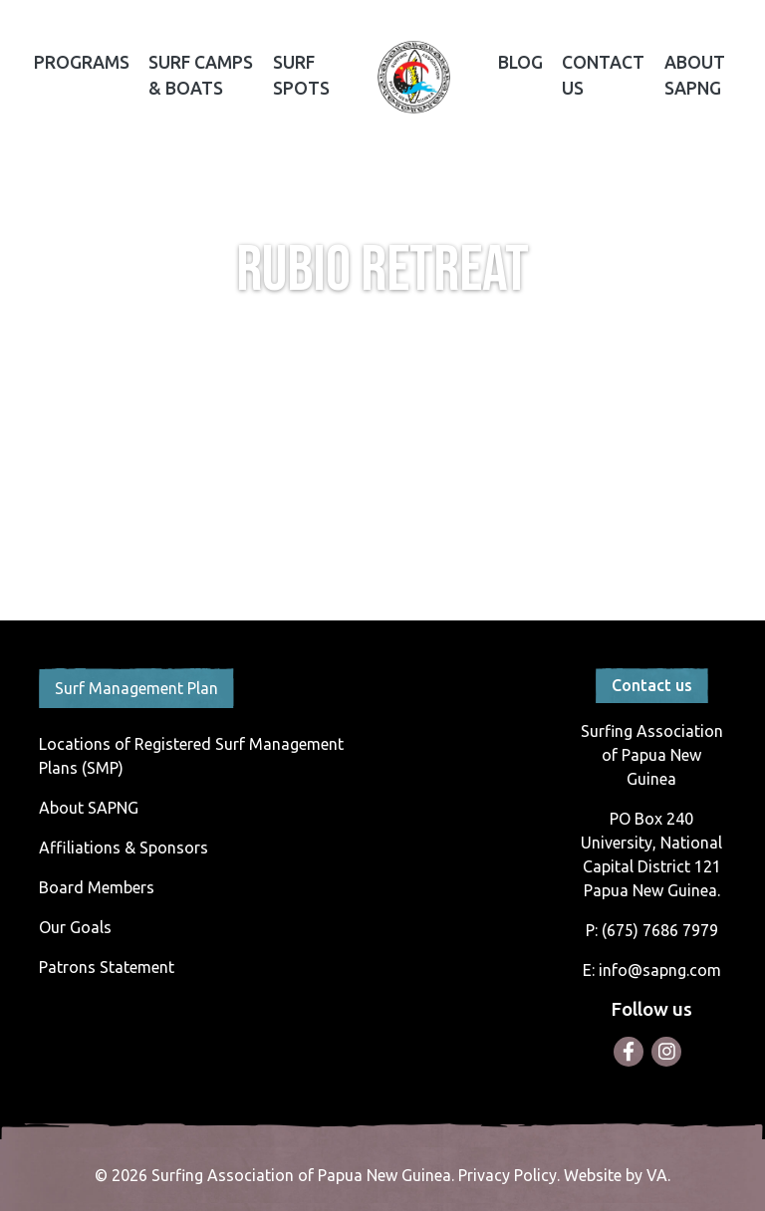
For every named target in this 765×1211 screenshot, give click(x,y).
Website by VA (615, 1175)
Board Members (96, 887)
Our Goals (75, 927)
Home (413, 77)
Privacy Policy (507, 1175)
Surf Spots (301, 75)
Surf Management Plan (136, 688)
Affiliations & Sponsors (123, 847)
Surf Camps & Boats (200, 75)
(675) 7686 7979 (660, 930)
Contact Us (603, 75)
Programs (81, 62)
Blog (520, 62)
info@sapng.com (660, 970)
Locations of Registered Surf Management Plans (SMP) (191, 756)
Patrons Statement (106, 967)
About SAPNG (694, 75)
